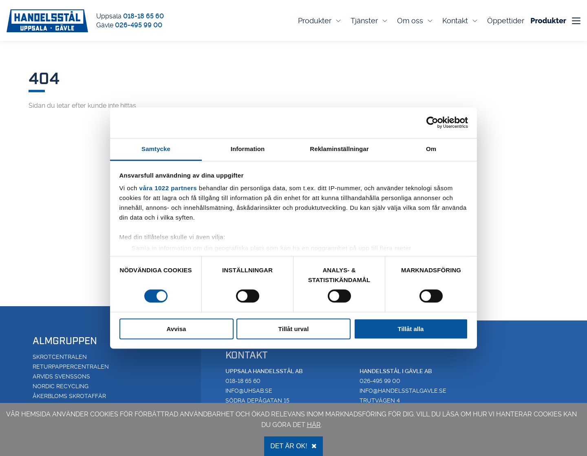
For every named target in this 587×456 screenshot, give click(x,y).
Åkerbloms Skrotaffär (69, 396)
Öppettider (505, 20)
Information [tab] (248, 148)
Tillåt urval (293, 328)
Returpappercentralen (71, 366)
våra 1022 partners (168, 188)
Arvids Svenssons (61, 376)
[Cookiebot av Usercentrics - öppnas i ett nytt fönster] (432, 122)
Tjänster (370, 20)
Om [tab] (431, 148)
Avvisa (176, 328)
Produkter (320, 20)
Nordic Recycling (60, 386)
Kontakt (460, 20)
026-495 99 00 (138, 25)
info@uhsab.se (248, 390)
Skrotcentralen (60, 357)
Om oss (415, 20)
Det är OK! (293, 446)
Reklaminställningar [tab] (339, 148)
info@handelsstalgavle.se (403, 390)
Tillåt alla (411, 328)
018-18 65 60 (143, 16)
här (314, 425)
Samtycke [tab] (155, 148)
